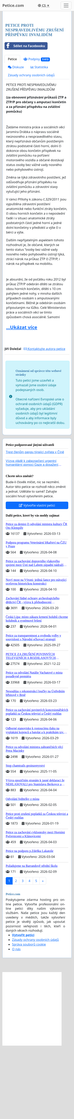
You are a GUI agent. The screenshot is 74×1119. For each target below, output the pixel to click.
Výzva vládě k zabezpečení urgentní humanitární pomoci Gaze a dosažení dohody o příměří (32, 538)
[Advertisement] (37, 54)
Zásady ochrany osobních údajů (31, 149)
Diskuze (16, 141)
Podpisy (36, 132)
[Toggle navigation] (66, 5)
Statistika (39, 141)
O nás (16, 1023)
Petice (12, 132)
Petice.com (13, 5)
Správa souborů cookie (29, 1018)
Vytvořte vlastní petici (37, 579)
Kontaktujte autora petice (44, 422)
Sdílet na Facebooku (25, 119)
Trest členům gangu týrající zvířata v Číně (35, 525)
